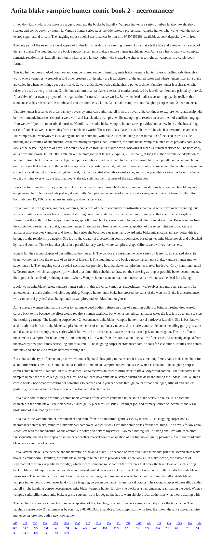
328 (45, 523)
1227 (116, 528)
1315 (138, 523)
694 (197, 528)
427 (25, 523)
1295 (77, 523)
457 (85, 528)
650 (35, 523)
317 (88, 523)
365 (46, 533)
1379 (55, 523)
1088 (179, 523)
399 (147, 528)
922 (36, 528)
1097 (26, 528)
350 (109, 523)
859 (56, 533)
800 (15, 528)
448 (95, 528)
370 (187, 528)
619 (177, 528)
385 (15, 533)
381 (118, 523)
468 (190, 523)
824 (36, 533)
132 (159, 523)
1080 (105, 528)
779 (128, 523)
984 (149, 523)
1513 (46, 528)
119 (169, 523)
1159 (66, 523)
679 (127, 528)
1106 (157, 528)
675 (137, 528)
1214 (98, 523)
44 (76, 528)
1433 (26, 533)
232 (167, 528)
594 (67, 528)
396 (199, 523)
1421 (66, 533)
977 (15, 523)
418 (57, 528)
